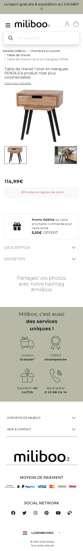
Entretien (14, 259)
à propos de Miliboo (24, 417)
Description (17, 248)
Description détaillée (17, 83)
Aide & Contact (19, 429)
